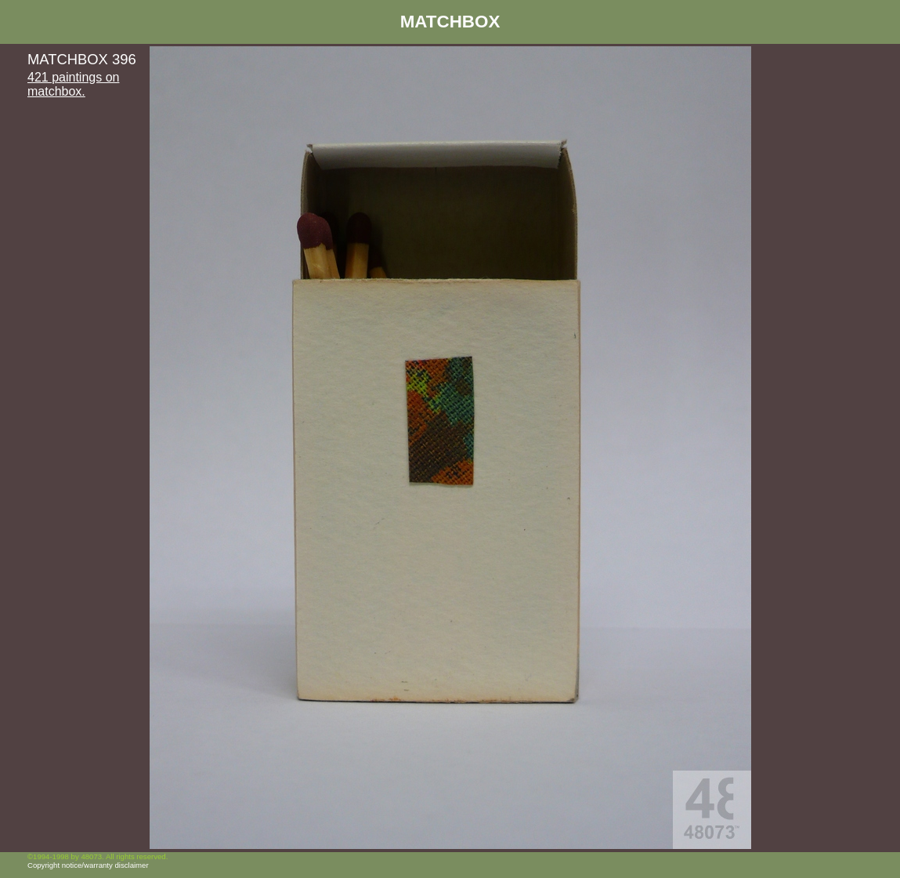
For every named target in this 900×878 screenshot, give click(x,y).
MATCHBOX (450, 21)
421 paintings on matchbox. (73, 84)
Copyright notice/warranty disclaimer (88, 865)
